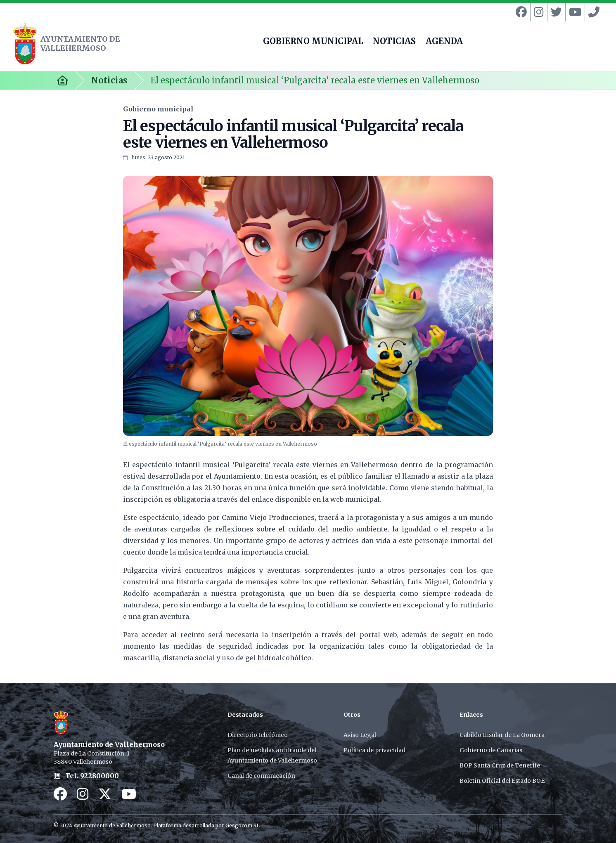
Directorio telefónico (257, 735)
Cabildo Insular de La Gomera (502, 735)
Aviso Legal (360, 735)
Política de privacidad (374, 750)
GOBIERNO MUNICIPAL (313, 42)
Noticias (109, 80)
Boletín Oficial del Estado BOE (502, 780)
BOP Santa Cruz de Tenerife (500, 765)
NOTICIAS (394, 42)
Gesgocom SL (242, 825)
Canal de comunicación (261, 775)
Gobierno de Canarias (491, 750)
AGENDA (444, 42)
